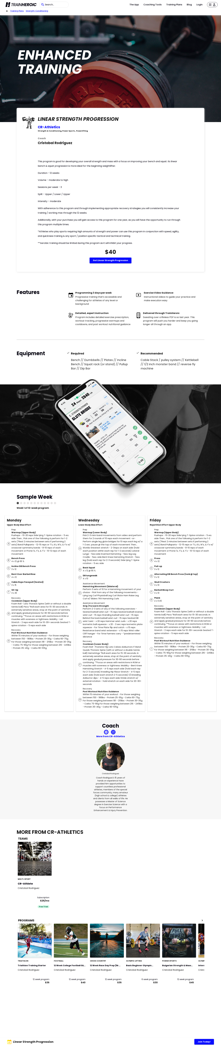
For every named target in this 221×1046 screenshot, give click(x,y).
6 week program (150, 979)
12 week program (41, 979)
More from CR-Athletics (110, 736)
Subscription (43, 897)
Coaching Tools (152, 4)
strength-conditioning (37, 10)
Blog (189, 4)
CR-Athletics (49, 127)
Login (199, 4)
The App (134, 4)
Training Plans (174, 4)
